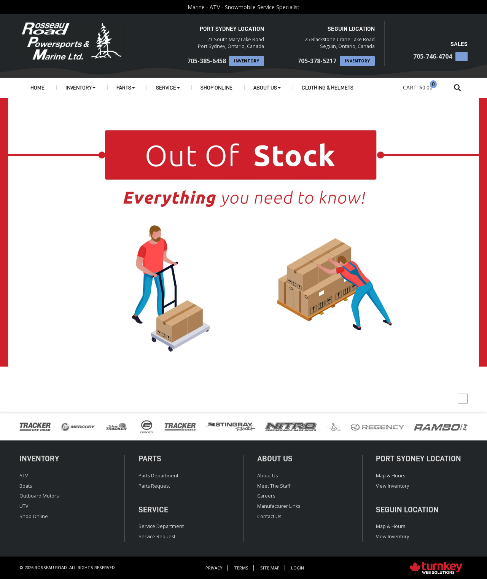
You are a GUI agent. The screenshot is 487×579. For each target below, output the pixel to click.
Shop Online (216, 87)
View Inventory (392, 486)
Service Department (161, 526)
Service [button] (168, 87)
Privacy (214, 568)
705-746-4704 (432, 56)
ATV (23, 475)
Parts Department (158, 475)
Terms (241, 568)
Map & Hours (390, 475)
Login (297, 568)
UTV (23, 506)
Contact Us (269, 516)
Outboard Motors (39, 496)
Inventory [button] (80, 87)
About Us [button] (267, 87)
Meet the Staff (273, 486)
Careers (266, 496)
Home (37, 87)
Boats (25, 486)
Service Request (156, 536)
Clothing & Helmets (327, 87)
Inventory (246, 61)
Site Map (270, 568)
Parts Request (154, 486)
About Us (267, 475)
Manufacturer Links (278, 506)
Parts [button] (125, 87)
